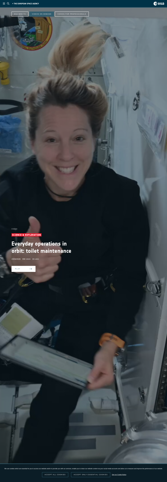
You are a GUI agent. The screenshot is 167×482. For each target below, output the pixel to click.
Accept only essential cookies (91, 475)
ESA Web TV (20, 14)
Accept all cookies (55, 475)
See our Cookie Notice (119, 475)
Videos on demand (41, 14)
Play (17, 269)
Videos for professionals (71, 14)
